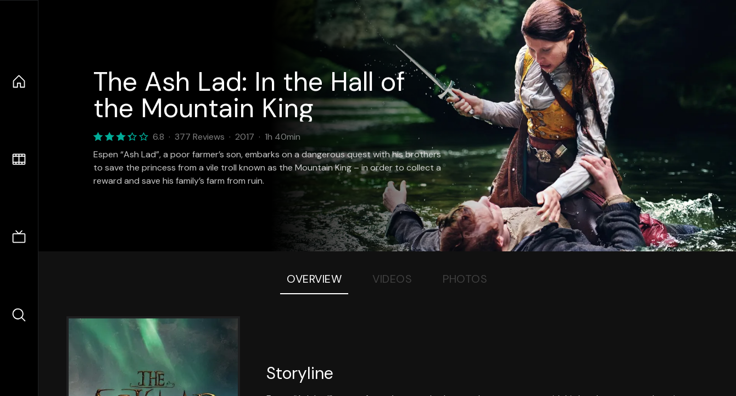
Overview (314, 279)
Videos (392, 279)
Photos (465, 279)
